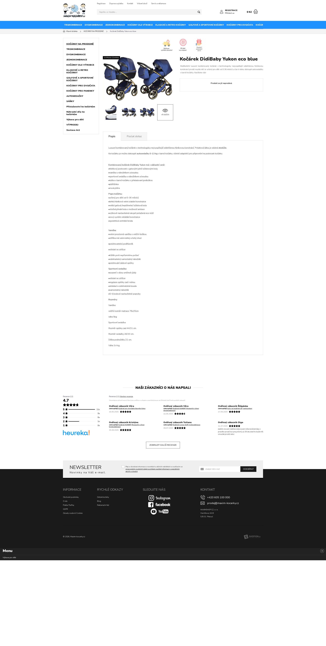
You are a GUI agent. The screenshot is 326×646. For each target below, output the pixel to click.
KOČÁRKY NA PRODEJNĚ (296, 25)
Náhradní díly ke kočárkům (75, 113)
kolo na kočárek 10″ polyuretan (239, 409)
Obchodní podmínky (71, 497)
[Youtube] (159, 511)
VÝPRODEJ (72, 124)
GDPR (65, 509)
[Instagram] (159, 498)
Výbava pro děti (75, 119)
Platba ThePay (68, 505)
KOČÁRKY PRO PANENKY (268, 25)
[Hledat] (199, 12)
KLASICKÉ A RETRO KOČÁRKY (170, 25)
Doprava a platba (116, 3)
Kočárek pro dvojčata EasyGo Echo (131, 409)
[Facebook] (159, 504)
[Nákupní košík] (256, 11)
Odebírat (248, 469)
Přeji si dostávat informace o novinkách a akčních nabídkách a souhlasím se (154, 469)
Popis (111, 136)
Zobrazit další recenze (163, 445)
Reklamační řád (103, 505)
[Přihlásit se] (221, 12)
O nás (65, 501)
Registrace (101, 3)
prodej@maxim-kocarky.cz (223, 503)
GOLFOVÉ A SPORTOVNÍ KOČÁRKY (206, 25)
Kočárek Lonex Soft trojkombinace (186, 425)
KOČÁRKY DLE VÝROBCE (140, 25)
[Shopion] (252, 537)
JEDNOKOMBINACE (115, 25)
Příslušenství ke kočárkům (80, 106)
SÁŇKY (70, 101)
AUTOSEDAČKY (74, 96)
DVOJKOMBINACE (94, 25)
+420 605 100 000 (218, 497)
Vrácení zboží (142, 3)
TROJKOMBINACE (73, 25)
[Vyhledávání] (149, 12)
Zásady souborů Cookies (73, 513)
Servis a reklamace (158, 3)
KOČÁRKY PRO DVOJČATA (240, 25)
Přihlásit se (229, 13)
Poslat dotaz (134, 136)
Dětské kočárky (103, 497)
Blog (99, 501)
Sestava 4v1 (73, 130)
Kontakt (130, 3)
